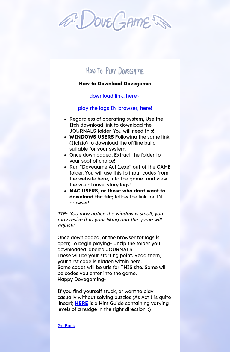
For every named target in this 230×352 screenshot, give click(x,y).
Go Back (66, 325)
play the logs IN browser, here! (115, 108)
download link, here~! (115, 95)
